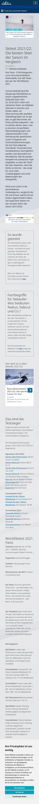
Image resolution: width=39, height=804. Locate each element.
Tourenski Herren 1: (13, 513)
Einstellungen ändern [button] (19, 796)
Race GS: (8, 479)
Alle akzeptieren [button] (19, 788)
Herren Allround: (12, 474)
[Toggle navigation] (35, 2)
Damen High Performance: (16, 457)
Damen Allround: (12, 462)
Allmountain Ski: (12, 482)
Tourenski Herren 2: (13, 519)
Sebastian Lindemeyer (18, 69)
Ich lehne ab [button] (19, 792)
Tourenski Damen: (12, 524)
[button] (30, 390)
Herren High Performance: (16, 468)
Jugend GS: (9, 488)
